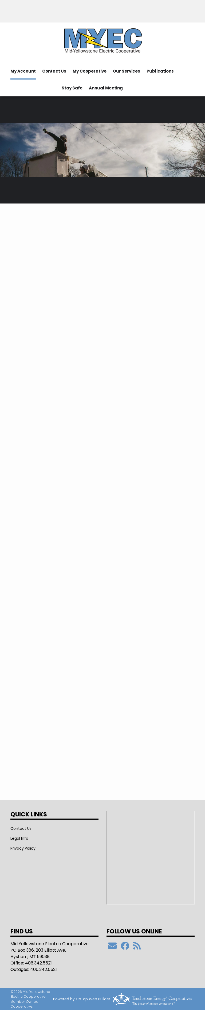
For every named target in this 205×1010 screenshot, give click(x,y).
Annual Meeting (106, 88)
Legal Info (19, 838)
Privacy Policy (23, 848)
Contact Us (54, 71)
